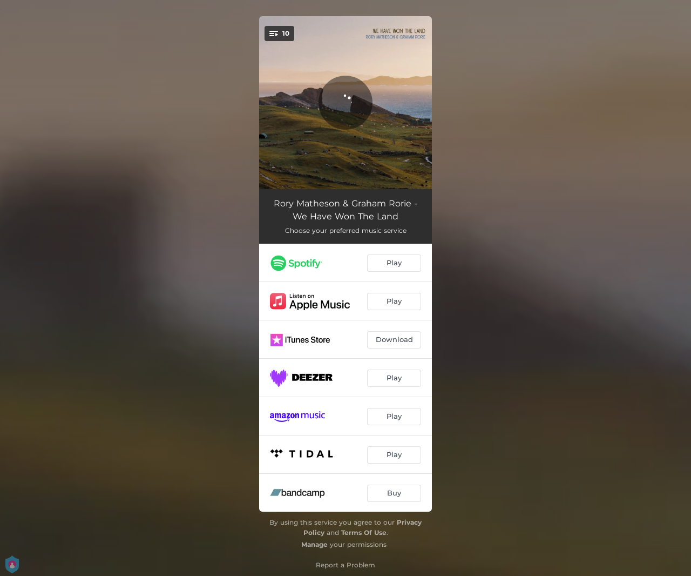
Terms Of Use (364, 532)
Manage (314, 544)
